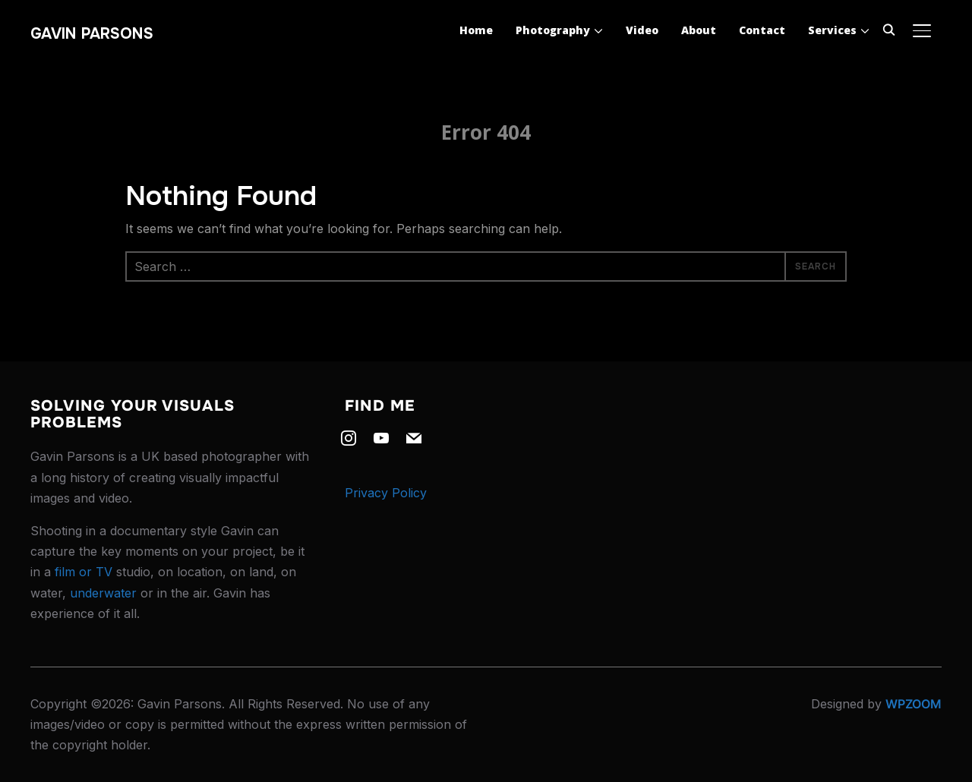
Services (832, 30)
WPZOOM (913, 703)
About (698, 30)
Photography (553, 30)
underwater (103, 593)
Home (476, 30)
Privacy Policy (386, 492)
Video (642, 30)
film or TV (83, 571)
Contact (762, 30)
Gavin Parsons (91, 33)
